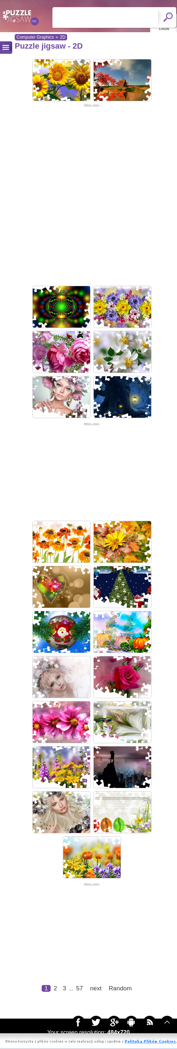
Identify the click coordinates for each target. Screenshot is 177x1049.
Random (120, 988)
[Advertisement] (87, 194)
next (96, 988)
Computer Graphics (35, 37)
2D (62, 37)
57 (79, 988)
